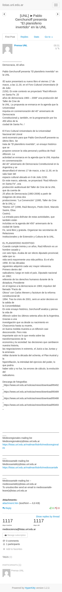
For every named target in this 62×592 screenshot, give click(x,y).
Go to (49, 37)
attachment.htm (10, 503)
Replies (24, 37)
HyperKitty (30, 588)
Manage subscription (15, 535)
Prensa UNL (20, 45)
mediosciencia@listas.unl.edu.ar (19, 529)
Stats (36, 37)
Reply (6, 508)
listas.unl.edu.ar (12, 5)
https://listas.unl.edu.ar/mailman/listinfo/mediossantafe (30, 467)
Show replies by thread (48, 516)
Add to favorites (12, 549)
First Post (10, 37)
